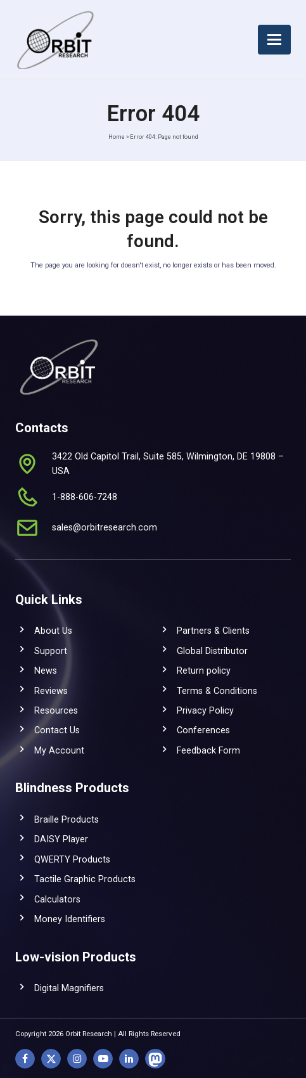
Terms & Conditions (217, 691)
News (45, 670)
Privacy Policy (205, 710)
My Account (59, 750)
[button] (274, 40)
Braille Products (66, 819)
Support (50, 651)
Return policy (204, 670)
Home (116, 136)
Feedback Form (208, 750)
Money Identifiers (69, 919)
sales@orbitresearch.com (104, 527)
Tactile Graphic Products (85, 879)
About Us (53, 631)
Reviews (51, 691)
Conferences (203, 730)
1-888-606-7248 (84, 497)
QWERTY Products (72, 859)
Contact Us (57, 730)
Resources (56, 710)
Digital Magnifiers (69, 988)
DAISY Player (61, 839)
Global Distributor (212, 651)
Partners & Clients (213, 631)
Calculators (57, 899)
